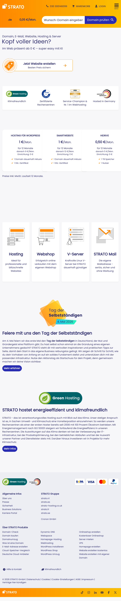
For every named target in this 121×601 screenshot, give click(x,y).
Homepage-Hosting (51, 539)
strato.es (45, 502)
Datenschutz (33, 579)
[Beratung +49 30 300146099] (56, 6)
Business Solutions (11, 509)
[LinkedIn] (95, 592)
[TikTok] (82, 592)
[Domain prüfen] (101, 20)
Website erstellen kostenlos (93, 550)
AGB (78, 579)
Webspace (46, 535)
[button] (80, 6)
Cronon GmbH (48, 519)
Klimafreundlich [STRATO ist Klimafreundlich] (53, 569)
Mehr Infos (10, 448)
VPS (81, 543)
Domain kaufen (10, 535)
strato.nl (45, 498)
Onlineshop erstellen (89, 532)
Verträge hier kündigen (14, 582)
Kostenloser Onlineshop (91, 535)
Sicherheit (7, 505)
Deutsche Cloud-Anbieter (15, 554)
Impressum (88, 579)
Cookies (46, 579)
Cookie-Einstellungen (63, 579)
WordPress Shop (49, 550)
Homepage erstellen (89, 546)
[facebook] (109, 592)
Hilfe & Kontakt (14, 569)
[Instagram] (89, 592)
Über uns (7, 498)
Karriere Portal (9, 513)
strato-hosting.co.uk (51, 505)
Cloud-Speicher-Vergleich (16, 550)
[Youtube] (102, 592)
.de (10, 20)
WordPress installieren (52, 546)
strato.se (45, 513)
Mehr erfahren (12, 368)
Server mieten (86, 539)
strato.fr (45, 509)
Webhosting (47, 543)
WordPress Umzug (50, 554)
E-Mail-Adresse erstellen (15, 546)
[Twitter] (115, 592)
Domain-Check (10, 532)
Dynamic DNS (48, 532)
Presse (5, 502)
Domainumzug (10, 539)
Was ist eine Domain (13, 543)
